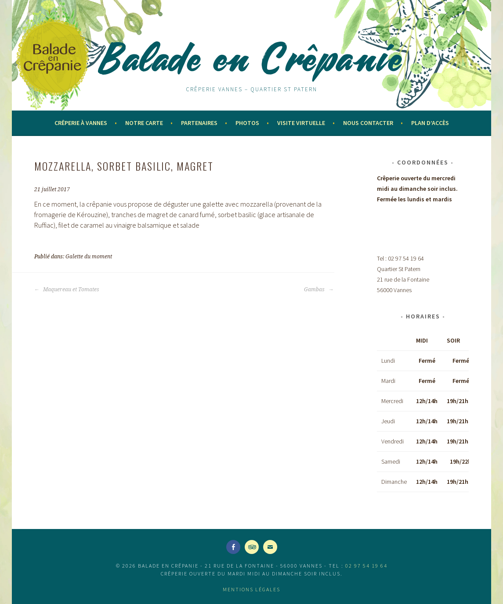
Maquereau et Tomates (66, 289)
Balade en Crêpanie (251, 58)
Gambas (318, 289)
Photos (247, 123)
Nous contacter (368, 123)
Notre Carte (144, 123)
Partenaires (199, 123)
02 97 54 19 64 (366, 565)
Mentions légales (251, 589)
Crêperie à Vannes (80, 123)
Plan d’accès (430, 123)
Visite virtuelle (301, 123)
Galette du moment (88, 257)
